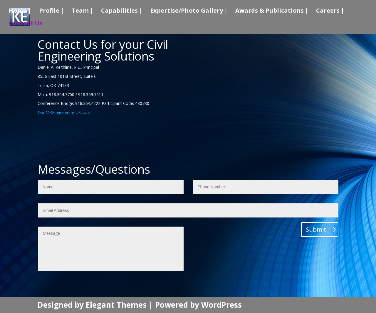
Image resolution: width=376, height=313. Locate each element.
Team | (82, 11)
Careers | (330, 11)
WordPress (221, 304)
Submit (316, 229)
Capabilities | (121, 11)
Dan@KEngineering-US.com (64, 112)
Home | (20, 11)
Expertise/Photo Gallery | (189, 11)
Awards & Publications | (271, 11)
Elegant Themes (116, 304)
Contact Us (25, 24)
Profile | (51, 11)
